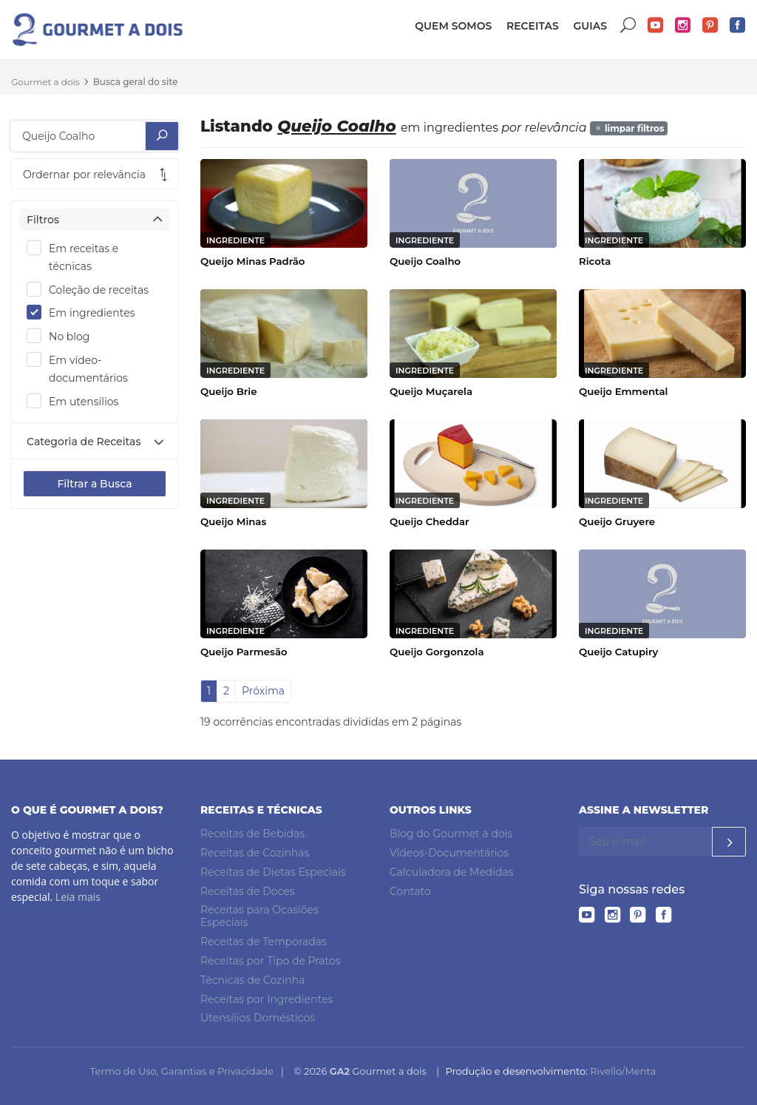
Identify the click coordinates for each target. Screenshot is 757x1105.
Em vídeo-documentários (82, 368)
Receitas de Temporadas (263, 941)
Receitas (532, 26)
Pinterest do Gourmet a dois (710, 25)
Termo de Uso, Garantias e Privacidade (182, 1071)
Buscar (628, 25)
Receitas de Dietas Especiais (273, 872)
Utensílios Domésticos (257, 1017)
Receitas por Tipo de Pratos (270, 960)
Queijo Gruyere (617, 521)
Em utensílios (77, 400)
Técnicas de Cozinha (252, 980)
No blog (63, 335)
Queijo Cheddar (429, 521)
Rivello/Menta (623, 1071)
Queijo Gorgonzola (437, 652)
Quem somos (453, 26)
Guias (590, 26)
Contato (410, 891)
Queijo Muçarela (431, 391)
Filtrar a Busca (94, 483)
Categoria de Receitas (83, 441)
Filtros (43, 219)
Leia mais (78, 897)
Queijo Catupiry (618, 652)
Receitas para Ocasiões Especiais (259, 917)
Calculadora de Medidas (452, 872)
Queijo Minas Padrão (252, 261)
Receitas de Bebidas (252, 833)
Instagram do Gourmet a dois (683, 25)
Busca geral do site (135, 81)
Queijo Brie (228, 391)
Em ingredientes (86, 312)
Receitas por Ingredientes (266, 999)
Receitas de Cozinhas (254, 852)
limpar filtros (629, 128)
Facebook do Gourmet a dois (738, 25)
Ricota (595, 261)
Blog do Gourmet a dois (451, 833)
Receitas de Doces (247, 891)
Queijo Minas (233, 521)
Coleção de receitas (92, 289)
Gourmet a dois (45, 81)
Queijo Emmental (623, 391)
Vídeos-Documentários (449, 852)
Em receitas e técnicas (72, 256)
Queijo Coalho (425, 261)
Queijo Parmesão (244, 652)
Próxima (263, 690)
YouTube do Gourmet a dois (656, 25)
